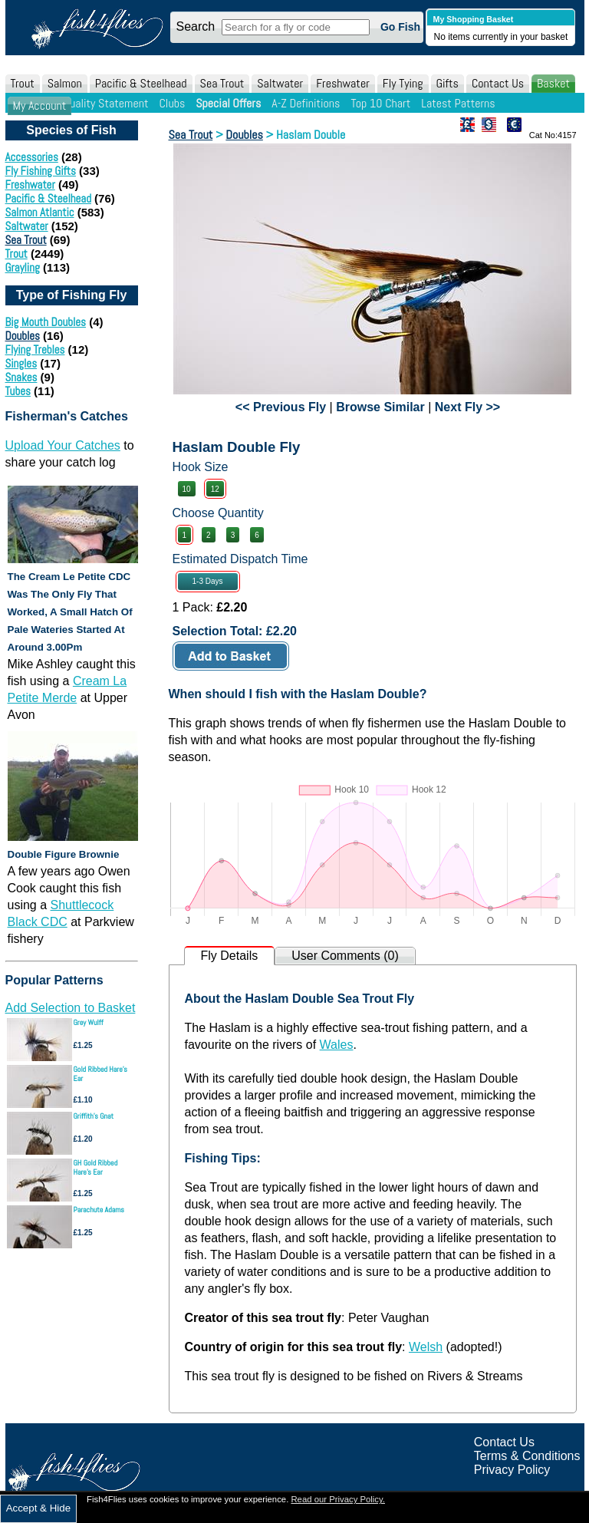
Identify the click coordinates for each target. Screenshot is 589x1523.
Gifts (447, 83)
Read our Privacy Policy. (338, 1499)
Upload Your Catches (62, 445)
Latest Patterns (458, 103)
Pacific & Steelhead (141, 83)
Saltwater (280, 83)
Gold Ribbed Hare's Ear (100, 1073)
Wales (337, 1044)
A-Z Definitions (305, 103)
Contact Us (498, 83)
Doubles (22, 335)
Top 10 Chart (380, 103)
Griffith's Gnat (94, 1116)
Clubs (172, 103)
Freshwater (343, 83)
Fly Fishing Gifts (40, 170)
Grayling (22, 267)
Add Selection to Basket (70, 1007)
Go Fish (400, 27)
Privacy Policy (512, 1469)
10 (187, 489)
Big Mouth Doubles (45, 322)
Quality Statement (105, 103)
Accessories (31, 157)
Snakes (21, 377)
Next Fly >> (467, 407)
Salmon (65, 83)
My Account (40, 105)
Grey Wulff (89, 1022)
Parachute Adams (99, 1210)
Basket (553, 83)
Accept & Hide (38, 1508)
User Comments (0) (345, 955)
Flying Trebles (35, 349)
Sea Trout (222, 83)
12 (215, 489)
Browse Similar (380, 407)
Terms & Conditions (527, 1455)
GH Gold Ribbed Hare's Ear (96, 1167)
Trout (23, 83)
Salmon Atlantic (39, 212)
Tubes (18, 391)
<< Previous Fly (280, 407)
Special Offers (228, 103)
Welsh (426, 1346)
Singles (21, 363)
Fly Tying (403, 83)
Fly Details (229, 955)
